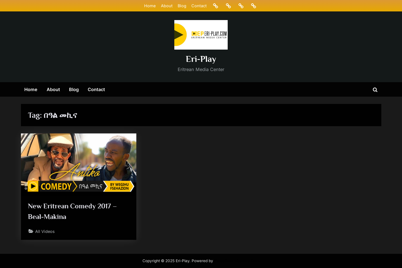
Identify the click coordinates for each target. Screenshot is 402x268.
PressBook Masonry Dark (237, 261)
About (167, 5)
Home (150, 5)
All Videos (45, 231)
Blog (182, 5)
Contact (199, 5)
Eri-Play (201, 59)
